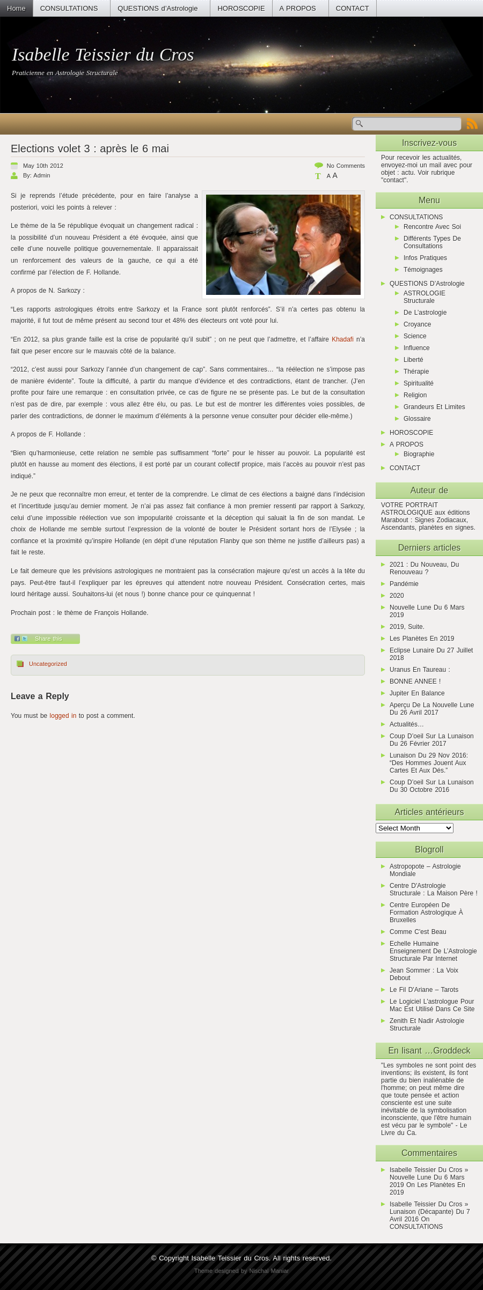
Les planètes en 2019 (422, 638)
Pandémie (404, 584)
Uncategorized (48, 664)
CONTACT (352, 8)
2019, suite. (407, 627)
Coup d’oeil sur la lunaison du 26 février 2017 (432, 739)
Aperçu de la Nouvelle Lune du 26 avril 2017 (432, 708)
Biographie (419, 454)
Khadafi (343, 339)
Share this (48, 638)
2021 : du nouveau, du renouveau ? (424, 568)
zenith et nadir (412, 1021)
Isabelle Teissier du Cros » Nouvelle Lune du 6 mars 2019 (429, 1177)
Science (415, 336)
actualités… (407, 724)
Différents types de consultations (432, 242)
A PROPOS (298, 8)
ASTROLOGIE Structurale (424, 297)
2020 (397, 595)
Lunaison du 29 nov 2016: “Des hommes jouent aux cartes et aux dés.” (429, 763)
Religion (415, 395)
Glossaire (417, 418)
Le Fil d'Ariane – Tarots (424, 990)
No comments (346, 165)
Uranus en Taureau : (420, 669)
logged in (63, 716)
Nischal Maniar (269, 1270)
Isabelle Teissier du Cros (103, 54)
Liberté (413, 360)
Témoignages (423, 269)
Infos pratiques (425, 258)
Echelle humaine (414, 943)
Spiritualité (419, 383)
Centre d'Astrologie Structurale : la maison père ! (434, 889)
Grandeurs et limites (434, 407)
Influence (417, 348)
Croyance (417, 324)
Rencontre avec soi (432, 227)
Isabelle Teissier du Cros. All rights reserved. (261, 1258)
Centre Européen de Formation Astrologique (423, 908)
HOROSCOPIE (241, 8)
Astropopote (407, 866)
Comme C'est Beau (418, 932)
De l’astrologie (425, 312)
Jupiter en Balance (417, 693)
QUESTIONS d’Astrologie (157, 8)
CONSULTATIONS (69, 8)
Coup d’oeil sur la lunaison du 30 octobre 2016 (432, 786)
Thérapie (416, 371)
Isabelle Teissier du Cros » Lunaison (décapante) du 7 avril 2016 (430, 1211)
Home (16, 8)
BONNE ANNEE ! (415, 681)
